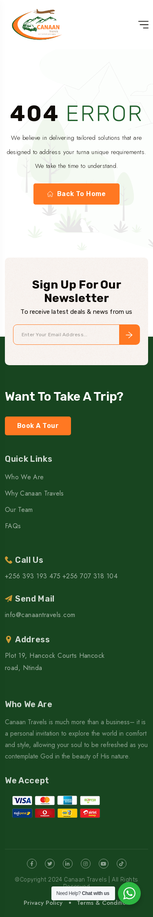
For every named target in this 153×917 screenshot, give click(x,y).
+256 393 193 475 (33, 576)
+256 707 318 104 (90, 576)
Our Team (19, 509)
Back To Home (76, 194)
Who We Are (24, 477)
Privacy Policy (43, 902)
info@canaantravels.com (40, 614)
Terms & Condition (103, 902)
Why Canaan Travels (34, 493)
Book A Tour (38, 426)
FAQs (13, 526)
